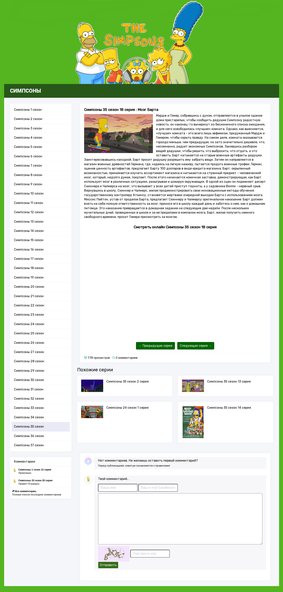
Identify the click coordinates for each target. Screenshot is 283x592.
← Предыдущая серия (155, 346)
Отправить (108, 565)
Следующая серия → (196, 346)
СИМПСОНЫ (25, 91)
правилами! (162, 465)
